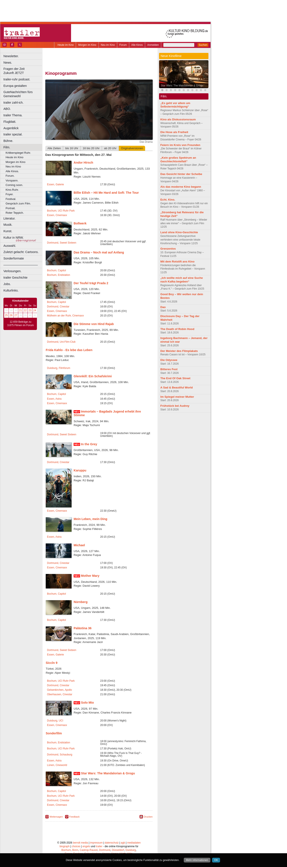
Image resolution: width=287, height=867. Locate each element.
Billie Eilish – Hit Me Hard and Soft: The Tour (106, 192)
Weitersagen (56, 816)
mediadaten (134, 842)
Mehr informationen (197, 860)
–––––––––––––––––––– (20, 265)
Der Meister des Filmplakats (179, 351)
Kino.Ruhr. (12, 189)
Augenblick (10, 128)
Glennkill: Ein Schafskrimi (93, 376)
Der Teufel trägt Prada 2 (91, 283)
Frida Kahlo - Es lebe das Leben (69, 350)
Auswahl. (9, 245)
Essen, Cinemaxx (57, 215)
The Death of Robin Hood (177, 329)
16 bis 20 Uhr (91, 148)
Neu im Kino (108, 44)
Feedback (74, 816)
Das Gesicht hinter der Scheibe (181, 174)
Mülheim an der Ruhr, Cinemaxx (65, 315)
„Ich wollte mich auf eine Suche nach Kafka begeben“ (181, 279)
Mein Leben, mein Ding (90, 519)
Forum (123, 44)
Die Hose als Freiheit (174, 132)
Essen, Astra (54, 398)
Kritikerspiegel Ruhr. (18, 152)
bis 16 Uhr (71, 148)
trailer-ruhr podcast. (16, 79)
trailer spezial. (13, 134)
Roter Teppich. (15, 212)
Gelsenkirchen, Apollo (59, 689)
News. (7, 62)
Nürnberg (81, 602)
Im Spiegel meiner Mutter (177, 396)
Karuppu (80, 470)
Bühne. (8, 141)
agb (123, 842)
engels (86, 846)
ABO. (7, 108)
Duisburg (131, 850)
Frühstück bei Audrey (174, 405)
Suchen (203, 44)
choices (76, 846)
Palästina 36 (82, 628)
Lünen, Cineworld (57, 765)
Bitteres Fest (169, 369)
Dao (163, 307)
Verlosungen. (12, 271)
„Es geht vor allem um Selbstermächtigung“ (175, 104)
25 (6, 315)
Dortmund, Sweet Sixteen (61, 242)
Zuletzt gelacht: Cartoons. (21, 252)
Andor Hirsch (83, 162)
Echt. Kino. (167, 199)
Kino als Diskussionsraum (178, 119)
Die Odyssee (168, 360)
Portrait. (10, 208)
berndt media (80, 842)
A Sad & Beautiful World (176, 387)
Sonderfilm (54, 733)
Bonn (75, 850)
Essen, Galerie (55, 184)
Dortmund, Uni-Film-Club (61, 341)
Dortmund (104, 850)
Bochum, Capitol (56, 270)
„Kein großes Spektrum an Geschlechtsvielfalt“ (178, 159)
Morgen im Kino (87, 44)
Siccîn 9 (51, 662)
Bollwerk (80, 223)
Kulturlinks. (10, 290)
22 (25, 310)
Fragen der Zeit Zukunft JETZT (23, 71)
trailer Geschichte (15, 277)
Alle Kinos (137, 44)
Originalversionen (132, 148)
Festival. (11, 199)
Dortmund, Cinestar (58, 306)
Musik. (7, 224)
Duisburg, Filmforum (58, 368)
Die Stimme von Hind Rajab (94, 324)
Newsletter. (11, 56)
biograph (64, 846)
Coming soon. (14, 185)
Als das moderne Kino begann (180, 186)
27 (15, 315)
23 (30, 310)
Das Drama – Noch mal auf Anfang (99, 252)
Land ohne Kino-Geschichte (179, 232)
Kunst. (7, 231)
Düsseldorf (118, 850)
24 (34, 310)
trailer (99, 846)
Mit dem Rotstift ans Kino (177, 261)
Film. (6, 147)
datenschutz (112, 842)
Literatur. (9, 218)
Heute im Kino (66, 44)
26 (11, 315)
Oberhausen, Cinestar (59, 694)
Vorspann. (12, 180)
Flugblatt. (9, 121)
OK (216, 860)
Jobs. (7, 284)
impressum (96, 842)
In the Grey (89, 444)
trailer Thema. (13, 115)
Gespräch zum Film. (18, 203)
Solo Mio (87, 702)
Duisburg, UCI (55, 720)
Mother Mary (90, 575)
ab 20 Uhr (110, 148)
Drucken (148, 816)
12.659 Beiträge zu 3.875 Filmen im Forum (20, 323)
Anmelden (153, 44)
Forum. (10, 175)
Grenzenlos (168, 248)
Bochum (66, 850)
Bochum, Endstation (58, 274)
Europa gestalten (15, 85)
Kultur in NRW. (13, 237)
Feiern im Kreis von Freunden (180, 145)
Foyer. (10, 194)
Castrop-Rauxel (88, 850)
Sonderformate (13, 258)
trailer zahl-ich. (13, 102)
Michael (79, 545)
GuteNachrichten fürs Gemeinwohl (18, 94)
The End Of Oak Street (175, 378)
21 (20, 310)
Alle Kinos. (12, 171)
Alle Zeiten (54, 148)
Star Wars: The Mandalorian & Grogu (108, 773)
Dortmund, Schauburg (59, 754)
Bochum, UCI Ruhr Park (61, 210)
